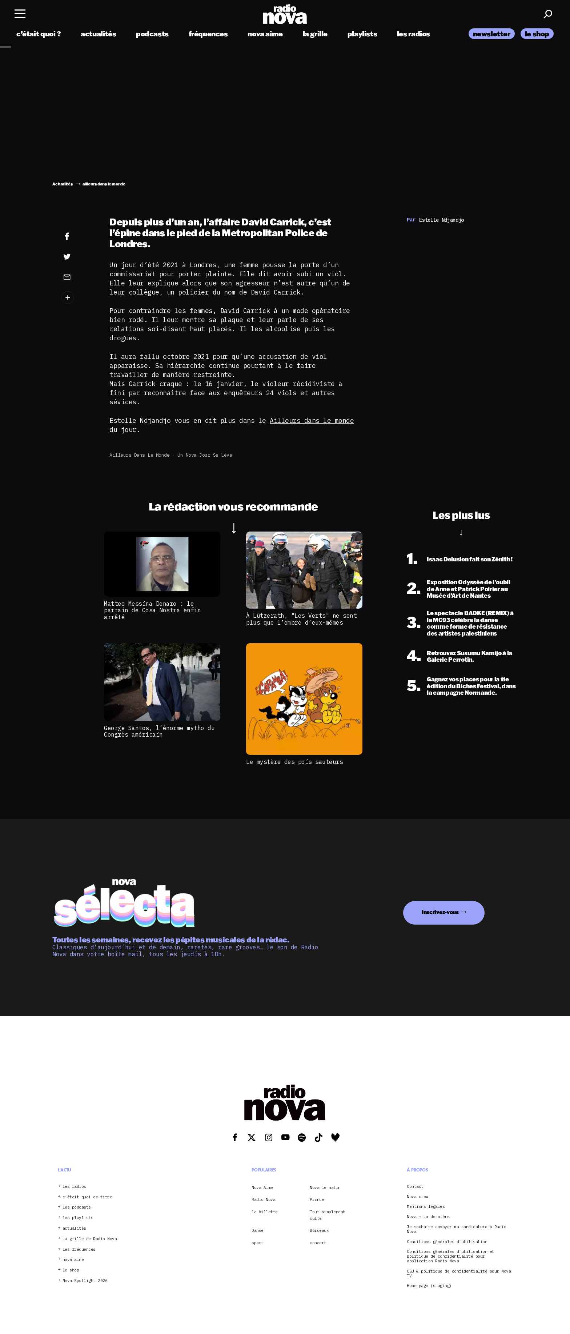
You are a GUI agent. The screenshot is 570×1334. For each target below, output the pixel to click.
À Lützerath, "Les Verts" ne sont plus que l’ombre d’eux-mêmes (301, 619)
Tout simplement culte (327, 1215)
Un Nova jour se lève (204, 455)
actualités (98, 33)
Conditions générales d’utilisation (447, 1241)
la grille (315, 33)
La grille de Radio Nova (90, 1239)
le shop (537, 33)
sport (258, 1242)
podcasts (152, 33)
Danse (258, 1230)
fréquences (208, 33)
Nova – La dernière (428, 1216)
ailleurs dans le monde (139, 455)
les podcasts (77, 1207)
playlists (362, 33)
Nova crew (417, 1196)
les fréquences (79, 1249)
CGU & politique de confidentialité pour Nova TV (459, 1273)
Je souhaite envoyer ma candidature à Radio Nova (456, 1229)
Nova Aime (262, 1187)
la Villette (265, 1211)
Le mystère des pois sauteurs (294, 761)
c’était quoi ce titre (87, 1197)
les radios (413, 33)
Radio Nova (263, 1199)
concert (318, 1242)
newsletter (491, 33)
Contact (415, 1186)
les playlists (78, 1217)
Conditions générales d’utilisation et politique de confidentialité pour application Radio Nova (450, 1256)
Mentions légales (426, 1206)
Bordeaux (319, 1230)
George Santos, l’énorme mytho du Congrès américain (159, 731)
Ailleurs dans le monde (312, 420)
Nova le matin (325, 1187)
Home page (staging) (429, 1285)
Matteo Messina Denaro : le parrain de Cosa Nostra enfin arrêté (152, 610)
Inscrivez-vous (440, 912)
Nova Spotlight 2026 (85, 1280)
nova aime (265, 33)
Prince (317, 1199)
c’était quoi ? (38, 33)
